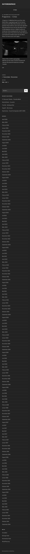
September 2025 (6, 139)
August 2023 (5, 212)
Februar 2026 (5, 125)
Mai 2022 (4, 256)
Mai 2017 (4, 431)
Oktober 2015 (5, 486)
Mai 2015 (4, 501)
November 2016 (6, 448)
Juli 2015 (4, 495)
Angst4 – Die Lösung (7, 108)
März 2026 (5, 122)
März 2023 (5, 227)
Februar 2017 (5, 439)
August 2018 (5, 387)
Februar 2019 (5, 370)
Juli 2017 (4, 425)
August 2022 (5, 247)
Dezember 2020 (6, 305)
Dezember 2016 (6, 445)
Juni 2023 (4, 218)
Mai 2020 (4, 326)
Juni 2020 (4, 323)
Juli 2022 (4, 250)
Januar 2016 (5, 477)
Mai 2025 (4, 151)
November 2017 (6, 413)
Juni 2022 (4, 253)
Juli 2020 (4, 320)
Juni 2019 (4, 358)
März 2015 (4, 506)
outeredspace (9, 4)
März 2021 (4, 297)
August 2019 (5, 352)
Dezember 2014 (6, 515)
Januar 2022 (5, 268)
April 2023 (4, 224)
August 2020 (5, 317)
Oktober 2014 (5, 521)
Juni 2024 (4, 183)
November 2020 (6, 308)
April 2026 (4, 119)
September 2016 (6, 454)
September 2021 (6, 279)
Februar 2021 (5, 300)
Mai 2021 (4, 291)
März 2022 (4, 262)
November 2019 (6, 343)
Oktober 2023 (5, 206)
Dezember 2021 (6, 270)
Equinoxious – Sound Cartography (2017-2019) (13, 111)
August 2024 (5, 177)
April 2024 (4, 189)
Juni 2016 (4, 463)
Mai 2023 (4, 221)
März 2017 (4, 437)
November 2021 (6, 273)
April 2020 (4, 329)
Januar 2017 (5, 442)
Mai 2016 (4, 466)
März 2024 (5, 192)
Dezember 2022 (6, 236)
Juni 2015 (4, 498)
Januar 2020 (5, 338)
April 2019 (4, 364)
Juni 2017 (4, 428)
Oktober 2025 (5, 136)
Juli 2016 (4, 460)
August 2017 (5, 422)
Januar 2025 (5, 163)
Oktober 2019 (5, 346)
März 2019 (4, 367)
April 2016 (4, 469)
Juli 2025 (4, 145)
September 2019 (6, 349)
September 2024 (6, 174)
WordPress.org (6, 541)
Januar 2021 (5, 303)
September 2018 (6, 384)
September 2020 (6, 314)
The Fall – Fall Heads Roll (8, 105)
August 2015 (5, 492)
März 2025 (5, 157)
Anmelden (4, 532)
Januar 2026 (5, 128)
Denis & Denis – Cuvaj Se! (8, 102)
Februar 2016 (5, 474)
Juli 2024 (4, 180)
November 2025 (6, 134)
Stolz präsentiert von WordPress (8, 551)
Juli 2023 (4, 215)
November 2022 (6, 238)
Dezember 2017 (6, 410)
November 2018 (6, 378)
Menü (15, 9)
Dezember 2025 (6, 131)
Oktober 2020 (5, 311)
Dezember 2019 (6, 340)
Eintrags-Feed (5, 535)
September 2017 (6, 419)
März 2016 (4, 472)
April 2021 (4, 294)
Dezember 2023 (6, 201)
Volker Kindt (16, 14)
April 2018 (4, 399)
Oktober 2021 (5, 276)
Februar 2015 (5, 509)
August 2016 (5, 457)
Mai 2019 (4, 361)
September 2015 (6, 489)
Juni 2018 (4, 393)
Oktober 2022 (5, 241)
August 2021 (5, 282)
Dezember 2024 (6, 166)
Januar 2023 (5, 233)
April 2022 (4, 259)
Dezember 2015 (6, 480)
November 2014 (6, 518)
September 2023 (6, 209)
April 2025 (4, 154)
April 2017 (4, 434)
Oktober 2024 (5, 171)
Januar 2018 (5, 407)
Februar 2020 (5, 335)
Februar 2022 (5, 265)
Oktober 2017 (5, 416)
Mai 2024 (4, 186)
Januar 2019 (5, 372)
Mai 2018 (4, 396)
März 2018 (4, 402)
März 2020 (5, 332)
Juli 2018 (4, 390)
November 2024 (6, 169)
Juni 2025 (4, 148)
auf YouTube (16, 58)
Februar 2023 (5, 230)
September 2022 (6, 244)
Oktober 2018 (5, 381)
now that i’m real (13, 22)
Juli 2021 (4, 285)
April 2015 (4, 504)
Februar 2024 (5, 195)
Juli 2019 (4, 355)
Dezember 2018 (6, 375)
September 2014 (6, 524)
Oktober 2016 (5, 451)
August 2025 (5, 142)
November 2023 (6, 203)
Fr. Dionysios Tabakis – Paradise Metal (11, 99)
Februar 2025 (5, 160)
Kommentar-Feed (6, 538)
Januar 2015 (5, 512)
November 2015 (6, 483)
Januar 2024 (5, 198)
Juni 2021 (4, 288)
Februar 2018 (5, 405)
